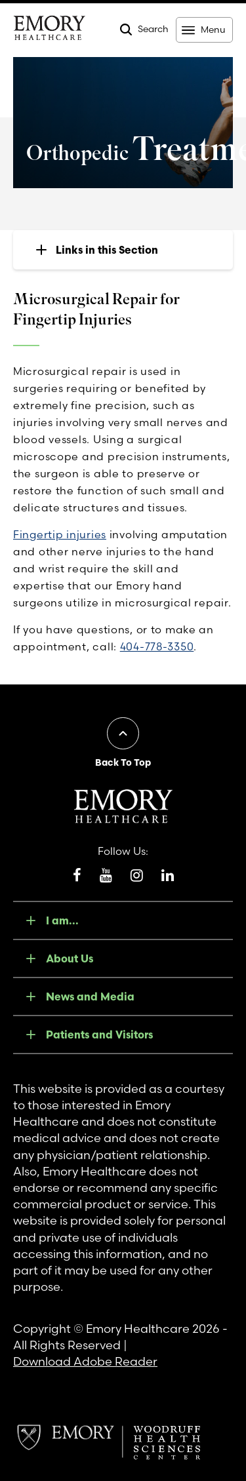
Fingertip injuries (59, 534)
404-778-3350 (157, 646)
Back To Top (123, 762)
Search (153, 29)
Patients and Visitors (99, 1034)
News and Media (90, 996)
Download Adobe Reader (85, 1361)
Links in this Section (107, 249)
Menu (213, 29)
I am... (62, 920)
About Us (69, 958)
